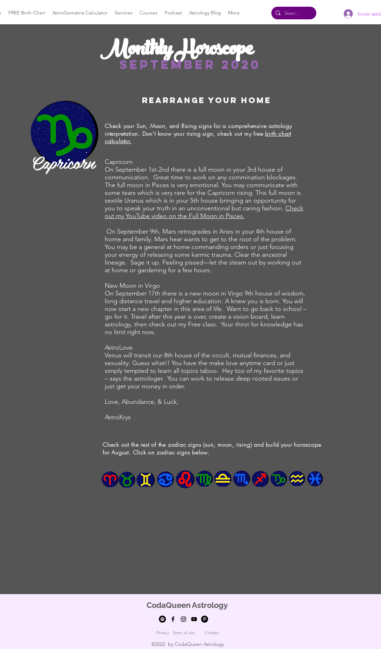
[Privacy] (163, 633)
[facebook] (172, 619)
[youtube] (194, 619)
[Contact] (212, 633)
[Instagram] (183, 619)
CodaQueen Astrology (187, 605)
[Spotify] (162, 619)
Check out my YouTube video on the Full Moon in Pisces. (204, 212)
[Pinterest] (204, 619)
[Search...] (293, 13)
